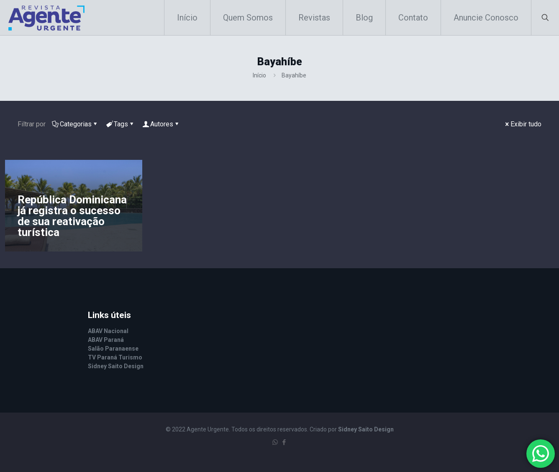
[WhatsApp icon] (275, 442)
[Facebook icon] (284, 442)
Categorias (75, 124)
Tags (120, 124)
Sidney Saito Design (366, 429)
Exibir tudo (522, 124)
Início (259, 75)
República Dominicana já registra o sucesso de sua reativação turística (72, 216)
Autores (161, 124)
